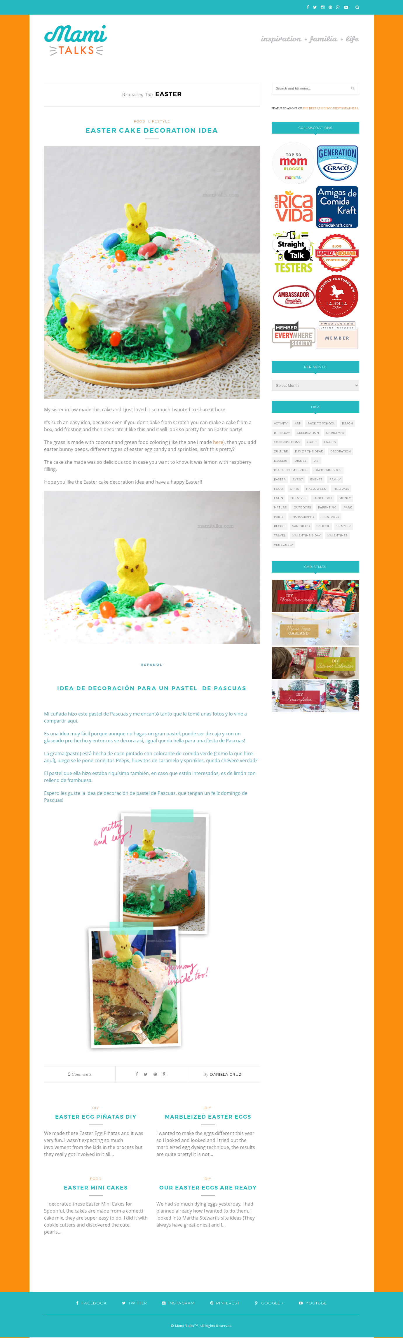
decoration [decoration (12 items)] (340, 451)
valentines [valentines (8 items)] (338, 535)
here (218, 443)
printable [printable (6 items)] (330, 516)
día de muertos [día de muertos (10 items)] (328, 470)
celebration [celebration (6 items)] (308, 432)
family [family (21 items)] (335, 479)
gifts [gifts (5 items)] (294, 488)
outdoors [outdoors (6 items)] (302, 507)
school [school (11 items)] (323, 526)
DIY (95, 1108)
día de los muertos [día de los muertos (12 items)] (291, 470)
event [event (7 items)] (298, 479)
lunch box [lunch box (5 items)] (322, 498)
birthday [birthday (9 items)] (282, 432)
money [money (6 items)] (345, 498)
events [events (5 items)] (316, 479)
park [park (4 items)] (348, 507)
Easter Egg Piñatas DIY (96, 1117)
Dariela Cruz (226, 1075)
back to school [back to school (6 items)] (321, 423)
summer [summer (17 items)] (344, 526)
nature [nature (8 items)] (280, 507)
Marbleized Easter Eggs (208, 1117)
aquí (49, 761)
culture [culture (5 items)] (281, 451)
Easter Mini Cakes (96, 1188)
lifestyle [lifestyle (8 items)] (298, 498)
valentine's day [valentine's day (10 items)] (307, 535)
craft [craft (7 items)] (312, 442)
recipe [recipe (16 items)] (279, 526)
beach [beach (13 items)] (347, 423)
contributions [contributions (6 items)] (287, 442)
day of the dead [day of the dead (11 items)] (309, 451)
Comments (80, 1075)
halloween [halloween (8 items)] (316, 488)
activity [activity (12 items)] (281, 423)
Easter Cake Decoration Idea (152, 131)
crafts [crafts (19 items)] (330, 442)
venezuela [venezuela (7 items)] (283, 544)
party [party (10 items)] (279, 516)
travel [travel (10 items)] (280, 535)
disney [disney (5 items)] (300, 460)
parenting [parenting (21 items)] (327, 507)
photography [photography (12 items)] (303, 516)
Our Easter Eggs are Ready (208, 1188)
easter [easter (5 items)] (280, 479)
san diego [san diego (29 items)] (301, 526)
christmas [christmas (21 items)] (335, 432)
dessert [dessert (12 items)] (281, 460)
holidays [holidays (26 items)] (341, 488)
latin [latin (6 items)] (278, 498)
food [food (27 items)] (278, 488)
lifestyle (159, 121)
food (139, 121)
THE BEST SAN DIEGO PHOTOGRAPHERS (330, 108)
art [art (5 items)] (298, 423)
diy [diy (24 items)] (316, 460)
